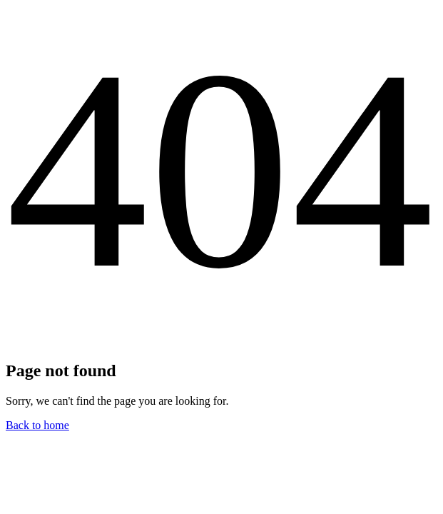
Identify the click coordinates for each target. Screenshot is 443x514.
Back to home (37, 425)
